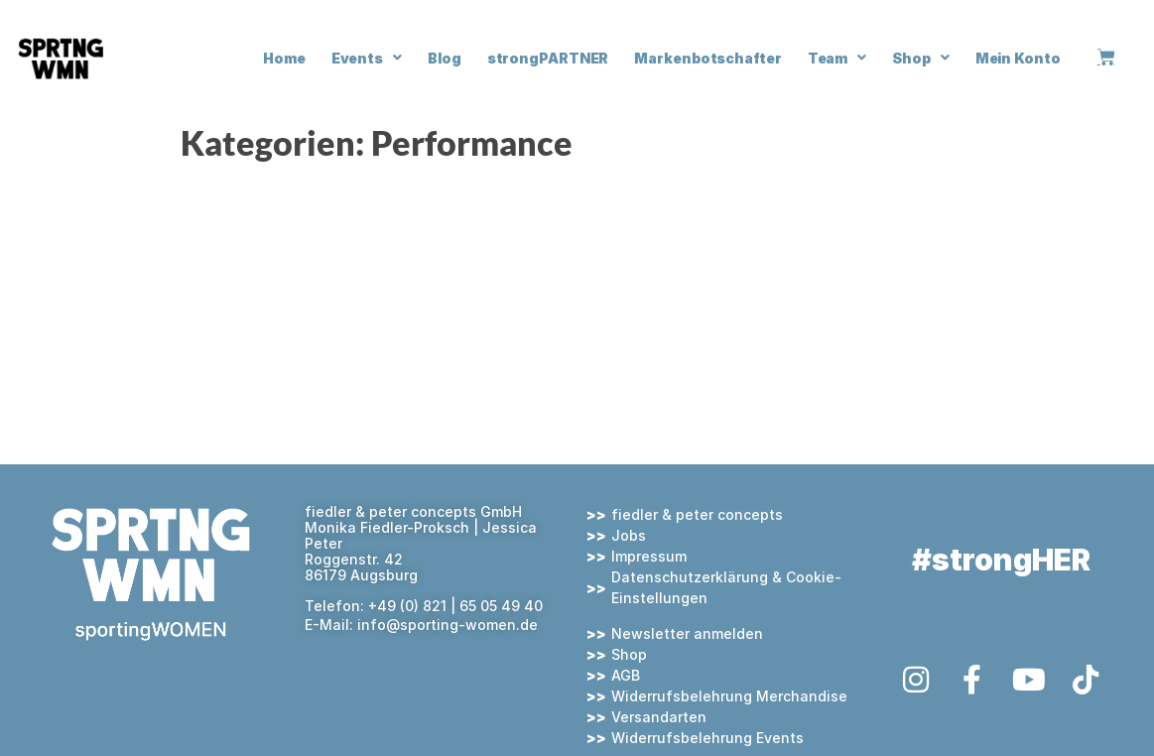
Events (366, 57)
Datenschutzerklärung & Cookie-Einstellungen (726, 587)
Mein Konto (1018, 58)
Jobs (628, 535)
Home (284, 58)
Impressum (649, 556)
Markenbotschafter (707, 58)
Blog (444, 58)
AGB (625, 675)
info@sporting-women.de (447, 624)
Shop (921, 57)
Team (837, 57)
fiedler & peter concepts (697, 514)
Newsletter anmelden (687, 633)
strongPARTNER (548, 58)
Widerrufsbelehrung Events (707, 737)
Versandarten (658, 716)
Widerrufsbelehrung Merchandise (729, 696)
